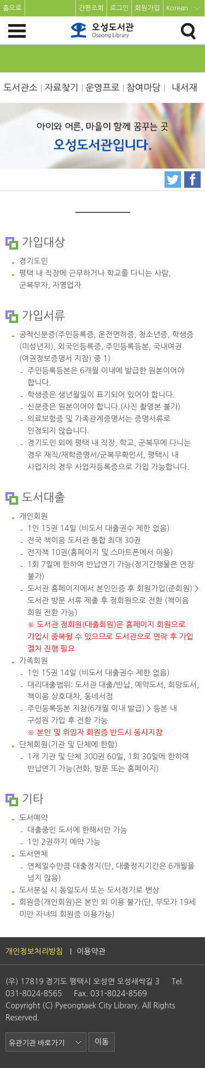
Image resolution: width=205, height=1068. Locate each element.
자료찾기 (61, 87)
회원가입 (147, 8)
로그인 (119, 8)
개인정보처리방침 (34, 951)
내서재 (184, 87)
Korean (177, 8)
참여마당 (143, 87)
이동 (102, 1042)
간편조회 (91, 8)
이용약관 (91, 951)
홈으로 (12, 8)
